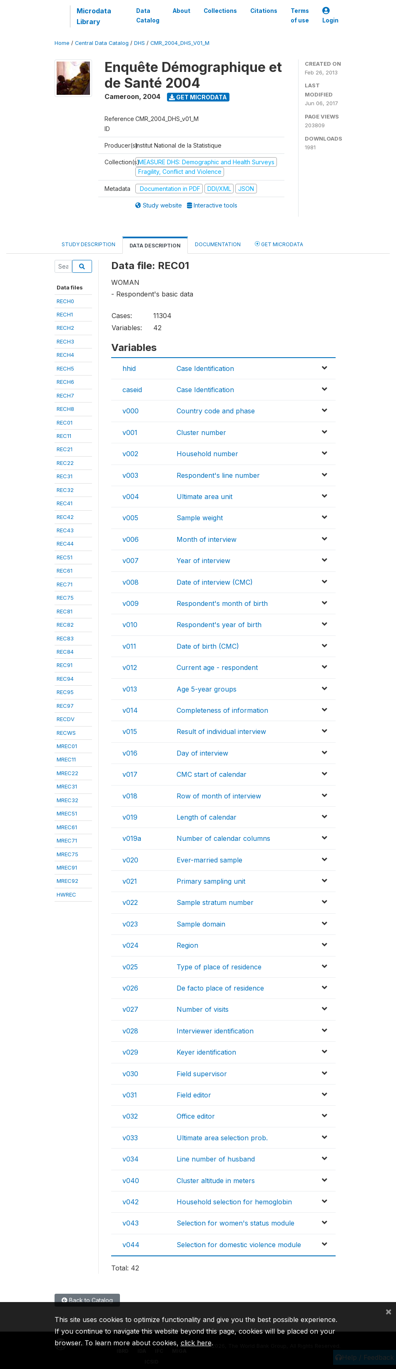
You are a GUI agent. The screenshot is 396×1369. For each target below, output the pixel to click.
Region (187, 945)
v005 (130, 518)
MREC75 (67, 854)
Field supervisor (202, 1074)
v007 (130, 560)
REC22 (65, 463)
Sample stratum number (215, 902)
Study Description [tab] (88, 244)
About (181, 10)
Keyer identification (206, 1052)
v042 (130, 1202)
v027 (130, 1009)
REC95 (65, 692)
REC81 (64, 611)
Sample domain (201, 924)
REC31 (64, 476)
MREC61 (67, 827)
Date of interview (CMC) (215, 582)
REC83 (65, 638)
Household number (207, 454)
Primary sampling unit (211, 881)
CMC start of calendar (212, 774)
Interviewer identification (215, 1031)
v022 (130, 902)
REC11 (64, 435)
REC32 (65, 490)
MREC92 (67, 880)
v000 (130, 411)
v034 (130, 1159)
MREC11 (66, 759)
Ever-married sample (209, 860)
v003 (130, 475)
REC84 (65, 651)
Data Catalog (147, 15)
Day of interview (202, 753)
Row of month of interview (219, 796)
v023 (130, 924)
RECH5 (65, 368)
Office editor (196, 1116)
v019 (129, 817)
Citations (263, 10)
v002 (130, 454)
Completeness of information (222, 710)
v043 (130, 1223)
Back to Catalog (87, 1300)
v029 (130, 1052)
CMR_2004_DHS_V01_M (179, 43)
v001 (129, 432)
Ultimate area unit (204, 496)
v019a (131, 838)
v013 (129, 689)
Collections (220, 10)
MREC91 (67, 867)
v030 (130, 1074)
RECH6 (65, 381)
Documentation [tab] (218, 244)
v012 (129, 667)
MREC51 (67, 813)
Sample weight (200, 518)
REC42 (65, 517)
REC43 (65, 530)
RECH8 (65, 408)
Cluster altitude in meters (216, 1180)
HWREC (66, 894)
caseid (132, 389)
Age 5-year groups (207, 689)
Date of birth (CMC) (208, 646)
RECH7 (65, 395)
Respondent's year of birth (219, 624)
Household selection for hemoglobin (234, 1202)
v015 (129, 731)
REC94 (65, 678)
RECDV (66, 719)
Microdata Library (94, 16)
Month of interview (207, 539)
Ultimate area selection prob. (222, 1138)
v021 (129, 881)
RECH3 (65, 341)
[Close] (388, 1311)
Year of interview (203, 560)
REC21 (64, 449)
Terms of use (300, 15)
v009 (130, 603)
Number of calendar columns (223, 838)
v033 (130, 1138)
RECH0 (65, 301)
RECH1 (65, 314)
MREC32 (67, 800)
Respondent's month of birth (222, 603)
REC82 (65, 624)
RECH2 (65, 327)
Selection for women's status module (235, 1223)
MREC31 (67, 786)
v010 (129, 624)
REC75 (65, 597)
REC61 (64, 570)
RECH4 (65, 354)
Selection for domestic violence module (239, 1245)
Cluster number (201, 432)
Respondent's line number (218, 475)
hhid (129, 368)
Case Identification (205, 368)
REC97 (65, 705)
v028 (130, 1031)
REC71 (64, 584)
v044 (130, 1245)
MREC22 (67, 773)
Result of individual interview (221, 731)
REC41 (64, 503)
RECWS (66, 732)
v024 (130, 945)
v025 (130, 967)
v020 (130, 860)
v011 (129, 646)
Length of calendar (207, 817)
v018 (129, 796)
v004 (130, 496)
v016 (129, 753)
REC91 (64, 665)
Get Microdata (198, 97)
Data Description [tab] (155, 245)
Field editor (194, 1095)
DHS (139, 43)
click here (196, 1343)
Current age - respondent (217, 667)
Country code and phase (216, 411)
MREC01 (67, 746)
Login (330, 15)
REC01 (64, 422)
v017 (129, 774)
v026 (130, 988)
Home (62, 43)
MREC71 (67, 840)
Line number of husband (216, 1159)
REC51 (64, 557)
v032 (130, 1116)
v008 (130, 582)
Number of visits (203, 1009)
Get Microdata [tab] (279, 243)
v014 (130, 710)
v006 (130, 539)
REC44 (65, 543)
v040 (130, 1180)
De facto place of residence (220, 988)
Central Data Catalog (102, 43)
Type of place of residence (219, 967)
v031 (129, 1095)
